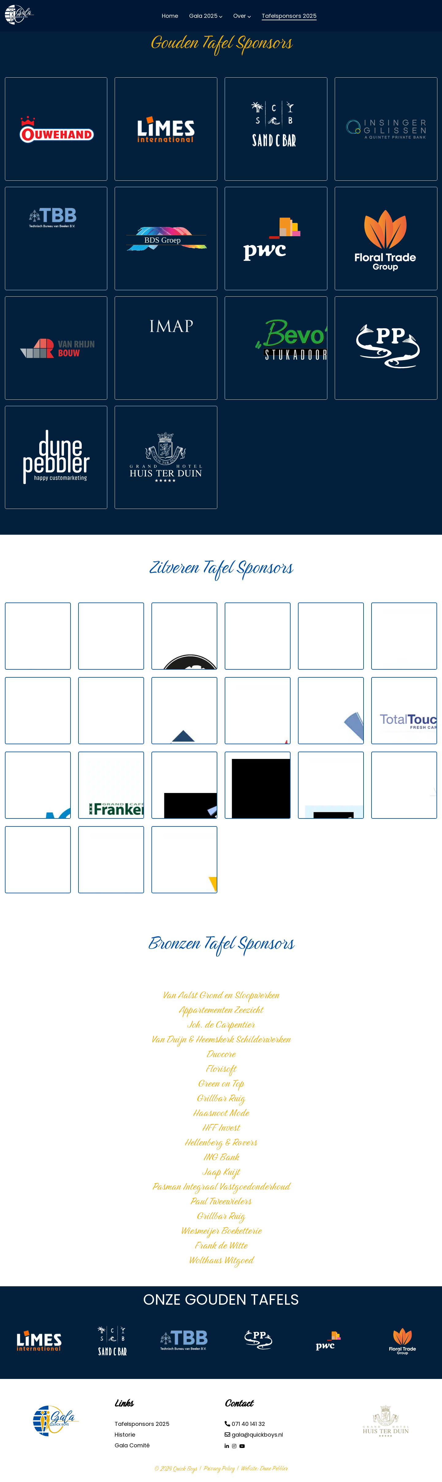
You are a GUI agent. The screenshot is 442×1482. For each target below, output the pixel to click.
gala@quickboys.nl (254, 1434)
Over (239, 16)
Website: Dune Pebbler (264, 1468)
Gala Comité (132, 1445)
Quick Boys (185, 1468)
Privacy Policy (219, 1468)
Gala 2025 (203, 16)
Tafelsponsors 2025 (289, 16)
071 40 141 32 (245, 1424)
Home (170, 16)
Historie (125, 1434)
